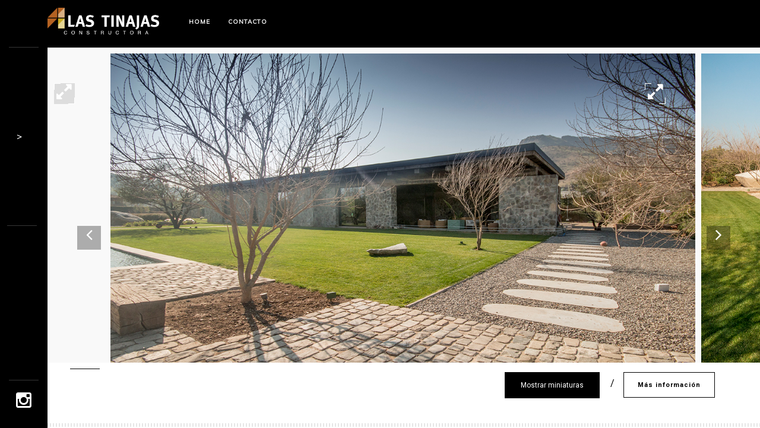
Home (199, 22)
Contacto (247, 22)
